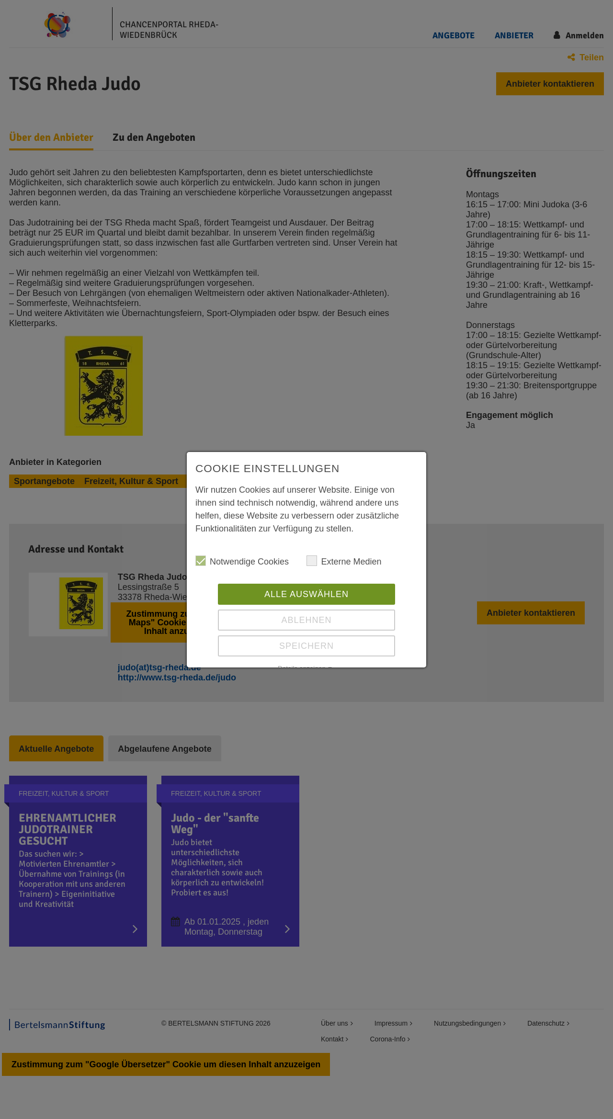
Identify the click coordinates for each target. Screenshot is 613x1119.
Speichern (306, 646)
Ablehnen (306, 620)
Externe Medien (343, 560)
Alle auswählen (306, 594)
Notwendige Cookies (242, 560)
